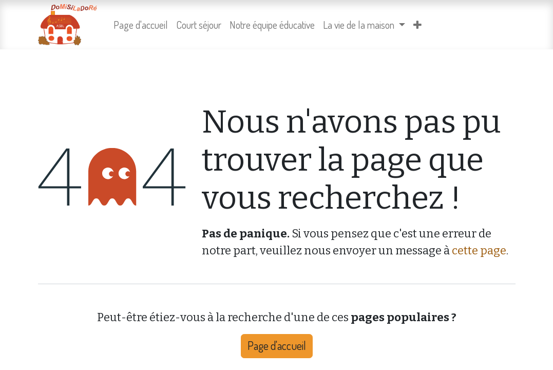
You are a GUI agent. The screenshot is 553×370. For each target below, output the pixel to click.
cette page (479, 250)
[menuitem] (140, 24)
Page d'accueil (276, 346)
